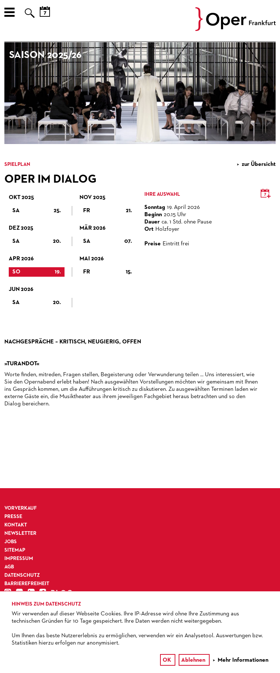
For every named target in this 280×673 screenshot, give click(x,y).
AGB (9, 566)
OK (167, 660)
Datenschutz (22, 575)
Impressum (18, 558)
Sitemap (14, 550)
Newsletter (20, 533)
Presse (13, 516)
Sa (36, 211)
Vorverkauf (20, 508)
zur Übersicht (259, 164)
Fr (107, 211)
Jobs (10, 541)
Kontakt (15, 525)
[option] (140, 93)
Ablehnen (193, 660)
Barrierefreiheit (26, 583)
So (36, 272)
